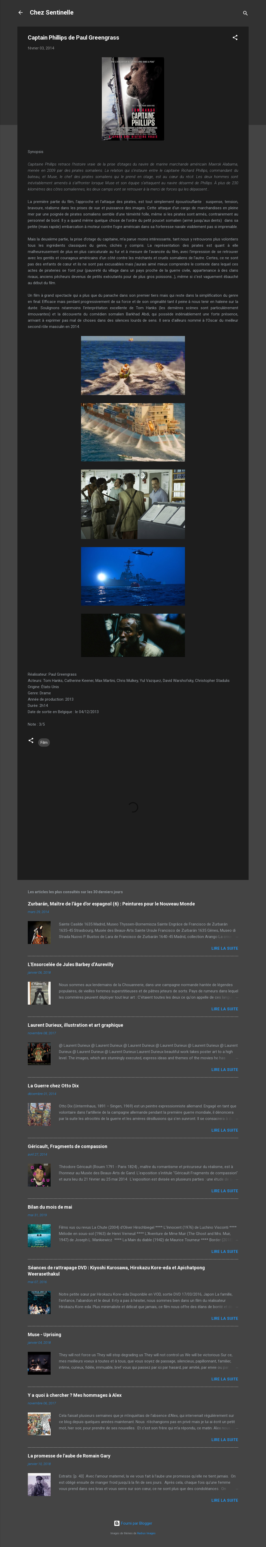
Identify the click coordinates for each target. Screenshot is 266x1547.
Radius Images (146, 1533)
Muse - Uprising (44, 1334)
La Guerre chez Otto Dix (53, 1085)
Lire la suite (224, 948)
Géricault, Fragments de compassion (67, 1146)
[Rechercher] (245, 14)
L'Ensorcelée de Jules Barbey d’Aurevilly (71, 964)
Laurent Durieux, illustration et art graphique (75, 1025)
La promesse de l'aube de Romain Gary (69, 1456)
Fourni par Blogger (133, 1523)
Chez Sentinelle (52, 12)
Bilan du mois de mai (50, 1207)
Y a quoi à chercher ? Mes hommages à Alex (75, 1395)
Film (44, 742)
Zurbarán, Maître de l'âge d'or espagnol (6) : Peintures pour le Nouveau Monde (111, 903)
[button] (235, 38)
